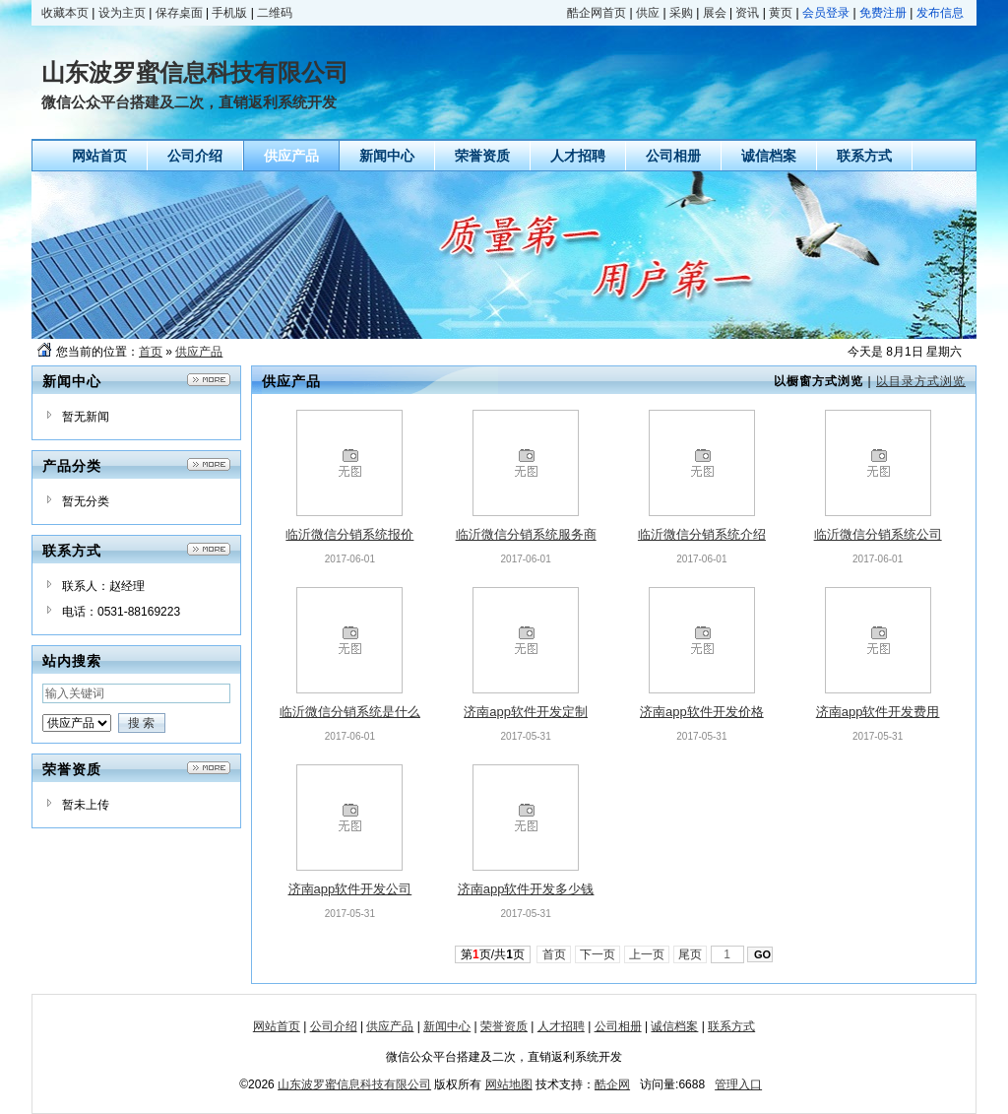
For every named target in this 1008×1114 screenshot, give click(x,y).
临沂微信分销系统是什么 (350, 711)
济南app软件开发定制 (526, 711)
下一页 (598, 954)
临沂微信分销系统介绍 (702, 534)
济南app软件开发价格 (702, 711)
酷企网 (612, 1084)
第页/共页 (493, 954)
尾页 (690, 954)
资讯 (747, 13)
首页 (150, 352)
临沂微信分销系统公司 (878, 534)
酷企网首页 (596, 13)
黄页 (780, 13)
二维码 (274, 13)
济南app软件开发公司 (350, 889)
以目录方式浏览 (921, 381)
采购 (681, 13)
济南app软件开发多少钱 (526, 889)
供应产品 (198, 352)
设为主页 (122, 13)
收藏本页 (65, 13)
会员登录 (826, 13)
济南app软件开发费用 (878, 711)
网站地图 (509, 1084)
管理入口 (738, 1084)
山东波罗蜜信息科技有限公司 (354, 1084)
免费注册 (883, 13)
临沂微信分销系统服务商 (526, 534)
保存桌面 (179, 13)
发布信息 (940, 13)
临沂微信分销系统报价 (349, 534)
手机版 (229, 13)
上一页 (647, 954)
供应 (648, 13)
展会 (714, 13)
